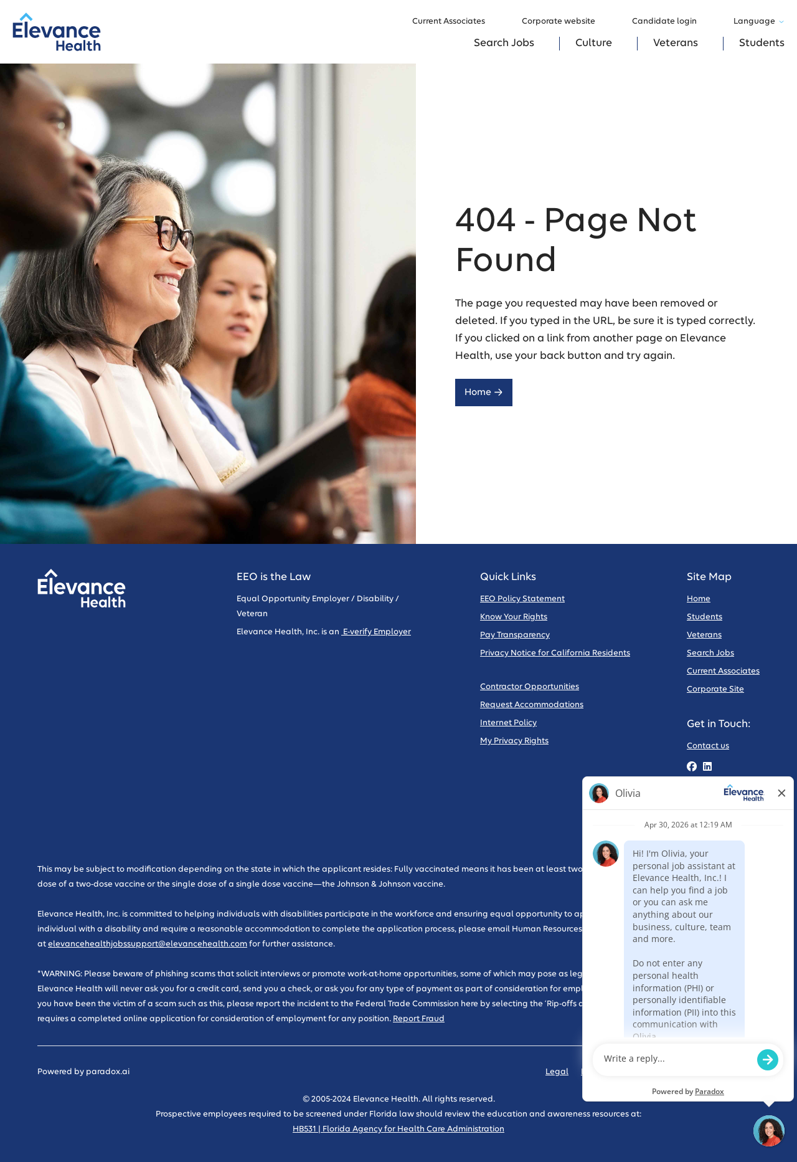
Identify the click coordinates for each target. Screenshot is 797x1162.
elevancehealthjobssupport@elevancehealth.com (147, 944)
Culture (593, 43)
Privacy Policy (607, 1072)
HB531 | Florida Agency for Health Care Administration (398, 1129)
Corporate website (564, 21)
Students (762, 43)
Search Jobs (504, 43)
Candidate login (670, 21)
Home (484, 392)
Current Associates (454, 21)
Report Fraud (419, 1019)
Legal (556, 1072)
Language (759, 21)
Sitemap (743, 1072)
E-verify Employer (376, 632)
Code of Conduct (680, 1072)
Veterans (675, 43)
